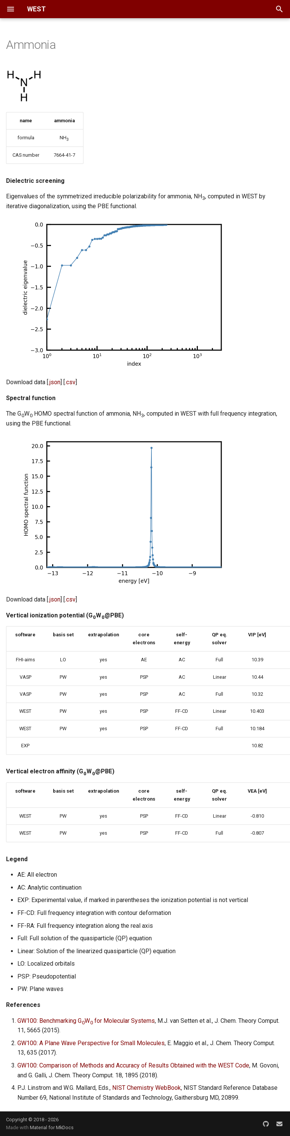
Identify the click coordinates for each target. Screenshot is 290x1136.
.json (54, 382)
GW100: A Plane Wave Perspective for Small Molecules (91, 1043)
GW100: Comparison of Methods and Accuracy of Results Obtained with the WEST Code (133, 1065)
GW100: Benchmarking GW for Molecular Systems (86, 1020)
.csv (70, 382)
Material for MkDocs (52, 1127)
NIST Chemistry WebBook (146, 1087)
